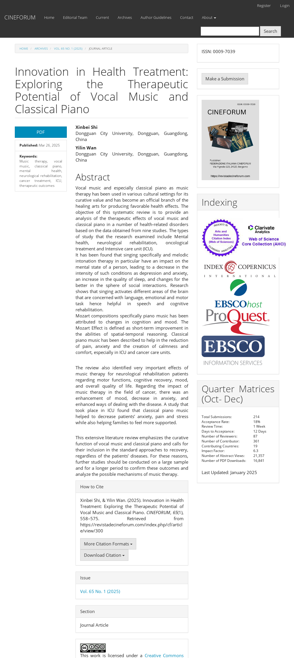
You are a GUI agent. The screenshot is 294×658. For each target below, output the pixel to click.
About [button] (209, 17)
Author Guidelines (156, 17)
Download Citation (104, 555)
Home (49, 17)
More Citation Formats (108, 544)
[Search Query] (230, 31)
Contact (186, 17)
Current (102, 17)
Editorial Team (75, 17)
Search (270, 31)
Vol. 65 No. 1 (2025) (68, 48)
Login (285, 5)
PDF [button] (41, 132)
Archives (125, 17)
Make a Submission (224, 79)
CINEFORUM (19, 17)
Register (264, 5)
